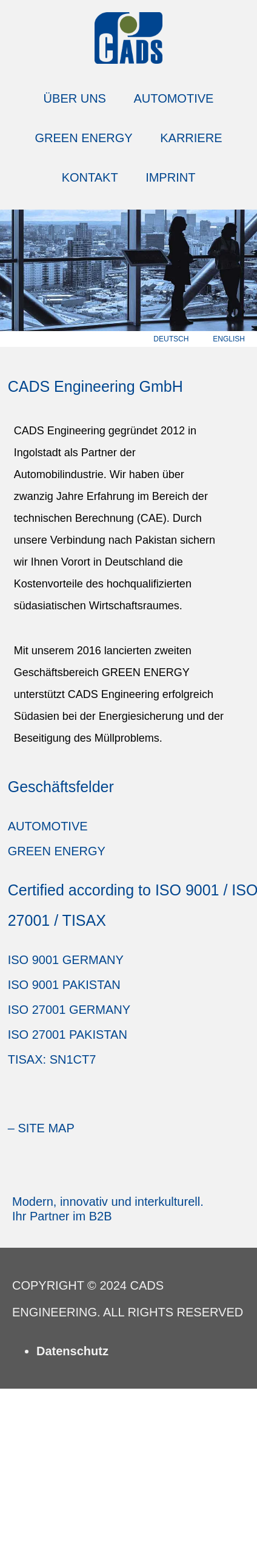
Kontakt (90, 177)
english (229, 339)
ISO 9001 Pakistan (64, 984)
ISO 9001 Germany (66, 959)
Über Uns (75, 98)
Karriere (191, 138)
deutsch (171, 339)
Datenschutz (72, 1351)
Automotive (174, 98)
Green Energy (84, 138)
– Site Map (41, 1128)
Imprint (170, 177)
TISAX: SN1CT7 (52, 1059)
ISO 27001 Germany (69, 1009)
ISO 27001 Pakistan (67, 1034)
